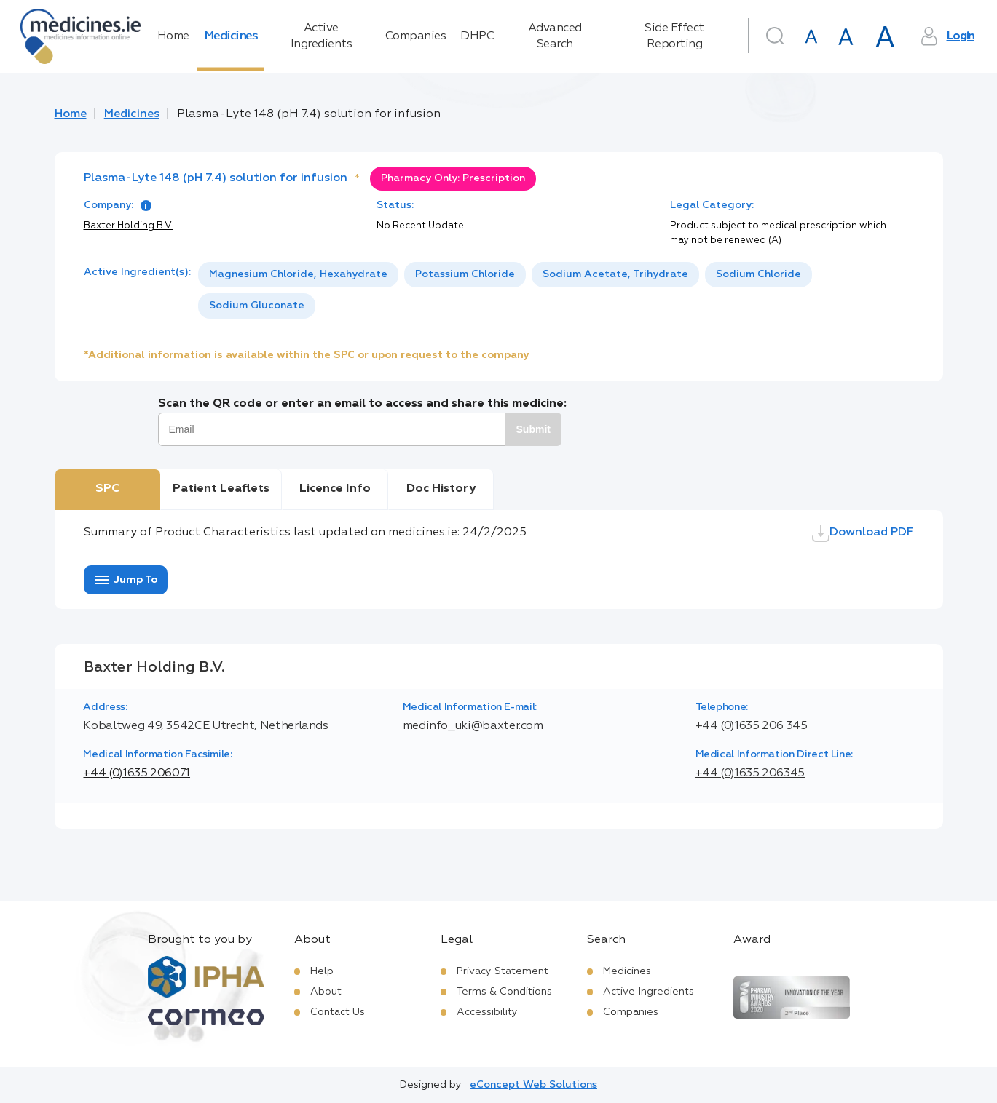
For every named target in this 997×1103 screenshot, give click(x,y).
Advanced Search (555, 36)
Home (173, 36)
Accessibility (487, 1012)
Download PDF (863, 533)
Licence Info (335, 489)
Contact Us (337, 1012)
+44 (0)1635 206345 (750, 773)
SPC (107, 489)
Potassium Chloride (465, 274)
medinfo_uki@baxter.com (473, 726)
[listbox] (556, 290)
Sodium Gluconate (256, 305)
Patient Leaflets (221, 489)
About (326, 992)
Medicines (231, 36)
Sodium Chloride (758, 274)
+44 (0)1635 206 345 (751, 726)
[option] (298, 274)
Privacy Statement (502, 971)
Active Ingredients (321, 36)
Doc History (441, 489)
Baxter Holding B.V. (128, 226)
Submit (533, 429)
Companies (415, 36)
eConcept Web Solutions (533, 1085)
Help (322, 971)
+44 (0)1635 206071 (136, 773)
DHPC (477, 36)
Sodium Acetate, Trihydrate (615, 274)
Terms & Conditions (504, 992)
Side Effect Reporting (674, 36)
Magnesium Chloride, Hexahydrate (298, 274)
